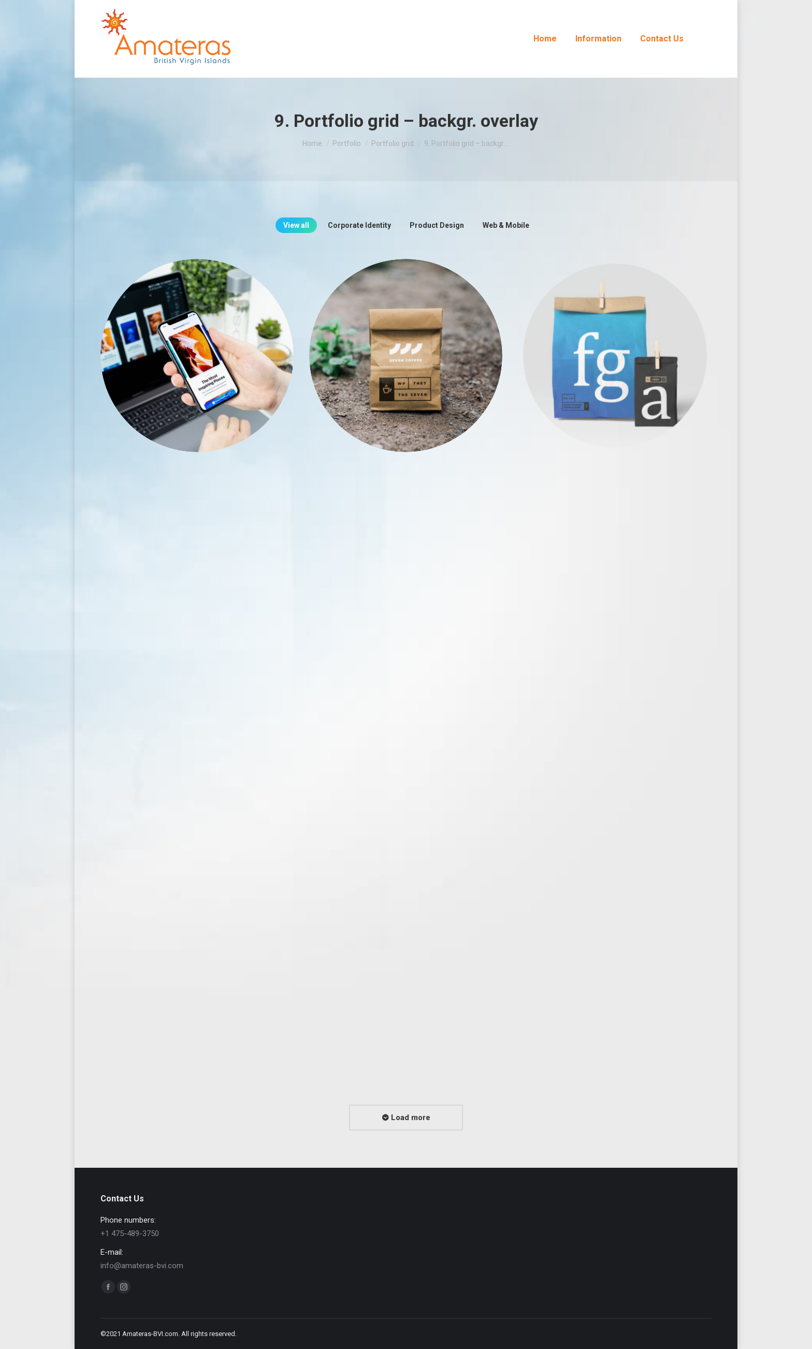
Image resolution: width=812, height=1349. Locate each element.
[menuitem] (545, 38)
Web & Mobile (506, 225)
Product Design (437, 225)
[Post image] (197, 355)
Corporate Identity (359, 225)
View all (296, 225)
